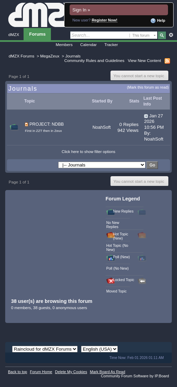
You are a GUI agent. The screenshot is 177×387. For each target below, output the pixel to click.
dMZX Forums (21, 56)
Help (157, 21)
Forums (37, 34)
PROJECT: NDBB (46, 124)
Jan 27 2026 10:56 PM (154, 121)
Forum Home (41, 372)
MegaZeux (49, 56)
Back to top (17, 372)
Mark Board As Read (107, 372)
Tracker (111, 44)
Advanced (171, 35)
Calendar (88, 44)
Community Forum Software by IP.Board (135, 376)
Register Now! (104, 20)
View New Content (144, 60)
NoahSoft (101, 127)
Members (64, 44)
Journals (72, 56)
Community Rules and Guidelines (94, 60)
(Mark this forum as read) (148, 87)
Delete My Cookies (71, 372)
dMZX (13, 34)
